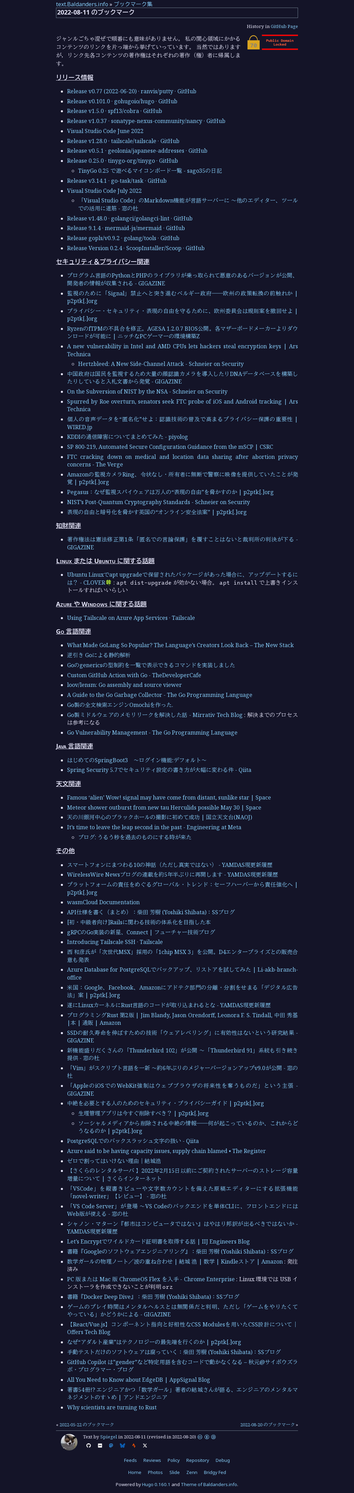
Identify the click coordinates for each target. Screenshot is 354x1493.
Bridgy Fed (215, 1472)
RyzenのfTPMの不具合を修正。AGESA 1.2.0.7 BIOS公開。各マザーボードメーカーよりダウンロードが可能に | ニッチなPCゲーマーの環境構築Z (182, 332)
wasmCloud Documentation (103, 902)
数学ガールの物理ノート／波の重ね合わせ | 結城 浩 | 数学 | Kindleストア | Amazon (175, 1261)
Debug (223, 1460)
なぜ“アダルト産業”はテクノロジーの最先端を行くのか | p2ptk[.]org (154, 1342)
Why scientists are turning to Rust (112, 1407)
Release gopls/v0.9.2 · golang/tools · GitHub (123, 238)
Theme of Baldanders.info (209, 1484)
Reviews (152, 1460)
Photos (155, 1472)
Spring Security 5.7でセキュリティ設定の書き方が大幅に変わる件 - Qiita (159, 770)
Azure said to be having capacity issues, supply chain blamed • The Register (166, 1151)
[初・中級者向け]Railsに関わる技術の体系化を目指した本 (139, 922)
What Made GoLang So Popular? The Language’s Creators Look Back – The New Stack (180, 645)
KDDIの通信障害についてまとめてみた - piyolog (127, 437)
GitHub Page (284, 26)
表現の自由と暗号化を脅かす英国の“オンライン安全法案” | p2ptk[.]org (157, 512)
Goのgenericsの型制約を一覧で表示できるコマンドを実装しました (151, 665)
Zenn (191, 1472)
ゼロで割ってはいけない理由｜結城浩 (114, 1161)
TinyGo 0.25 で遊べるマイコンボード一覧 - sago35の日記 (150, 170)
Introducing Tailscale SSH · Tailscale (115, 942)
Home (134, 1472)
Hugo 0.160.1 (156, 1484)
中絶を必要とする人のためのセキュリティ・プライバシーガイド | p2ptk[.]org (165, 1103)
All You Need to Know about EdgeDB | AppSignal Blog (138, 1379)
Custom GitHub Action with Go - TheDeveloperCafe (134, 675)
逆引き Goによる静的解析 (99, 655)
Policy (174, 1460)
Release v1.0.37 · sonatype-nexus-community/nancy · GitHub (146, 121)
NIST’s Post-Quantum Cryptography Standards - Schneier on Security (158, 502)
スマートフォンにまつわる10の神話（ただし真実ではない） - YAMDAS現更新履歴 (169, 865)
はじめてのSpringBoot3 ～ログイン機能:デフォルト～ (137, 760)
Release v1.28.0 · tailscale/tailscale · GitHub (123, 141)
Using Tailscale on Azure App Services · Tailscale (131, 618)
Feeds (130, 1460)
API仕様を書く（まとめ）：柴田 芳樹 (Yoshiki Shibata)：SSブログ (151, 912)
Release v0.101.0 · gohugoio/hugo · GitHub (122, 101)
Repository (197, 1460)
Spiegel (108, 1437)
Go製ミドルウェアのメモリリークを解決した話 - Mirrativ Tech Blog (155, 715)
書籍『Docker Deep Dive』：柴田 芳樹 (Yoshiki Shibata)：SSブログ (153, 1297)
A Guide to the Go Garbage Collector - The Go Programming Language (159, 695)
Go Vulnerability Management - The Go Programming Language (152, 732)
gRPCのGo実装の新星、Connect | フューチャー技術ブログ (141, 932)
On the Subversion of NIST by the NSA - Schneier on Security (147, 391)
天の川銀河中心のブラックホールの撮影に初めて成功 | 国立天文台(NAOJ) (159, 817)
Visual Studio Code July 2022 (104, 191)
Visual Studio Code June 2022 (105, 131)
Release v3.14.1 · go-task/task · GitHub (117, 181)
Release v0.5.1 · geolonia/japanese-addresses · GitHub (137, 150)
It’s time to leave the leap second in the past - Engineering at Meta (154, 827)
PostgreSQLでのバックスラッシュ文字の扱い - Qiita (133, 1141)
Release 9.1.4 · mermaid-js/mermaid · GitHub (126, 228)
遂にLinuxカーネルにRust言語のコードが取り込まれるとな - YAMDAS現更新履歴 (169, 1005)
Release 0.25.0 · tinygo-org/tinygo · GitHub (122, 160)
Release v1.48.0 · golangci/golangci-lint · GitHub (130, 218)
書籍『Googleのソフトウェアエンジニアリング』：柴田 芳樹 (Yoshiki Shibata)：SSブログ (180, 1251)
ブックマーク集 (133, 4)
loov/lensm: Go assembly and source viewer (124, 685)
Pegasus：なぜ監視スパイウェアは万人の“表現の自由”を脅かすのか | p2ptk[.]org (170, 492)
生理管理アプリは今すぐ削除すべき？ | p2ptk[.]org (143, 1113)
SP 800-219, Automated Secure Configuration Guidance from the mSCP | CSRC (170, 447)
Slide (174, 1472)
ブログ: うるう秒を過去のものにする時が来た (135, 837)
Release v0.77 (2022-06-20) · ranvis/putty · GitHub (131, 91)
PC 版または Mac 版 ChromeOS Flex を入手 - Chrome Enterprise (151, 1279)
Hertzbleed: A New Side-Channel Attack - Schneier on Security (161, 364)
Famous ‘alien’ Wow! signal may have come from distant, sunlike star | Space (169, 797)
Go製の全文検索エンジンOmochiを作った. (120, 705)
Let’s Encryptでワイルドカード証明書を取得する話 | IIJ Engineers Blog (158, 1241)
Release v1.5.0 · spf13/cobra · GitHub (114, 111)
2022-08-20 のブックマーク (267, 1424)
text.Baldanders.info (82, 4)
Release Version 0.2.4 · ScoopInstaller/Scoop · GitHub (136, 248)
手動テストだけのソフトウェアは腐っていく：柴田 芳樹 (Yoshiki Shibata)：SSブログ (174, 1352)
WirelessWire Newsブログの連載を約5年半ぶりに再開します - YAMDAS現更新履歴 (172, 874)
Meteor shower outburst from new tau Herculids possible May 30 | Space (164, 807)
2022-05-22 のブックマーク (86, 1424)
